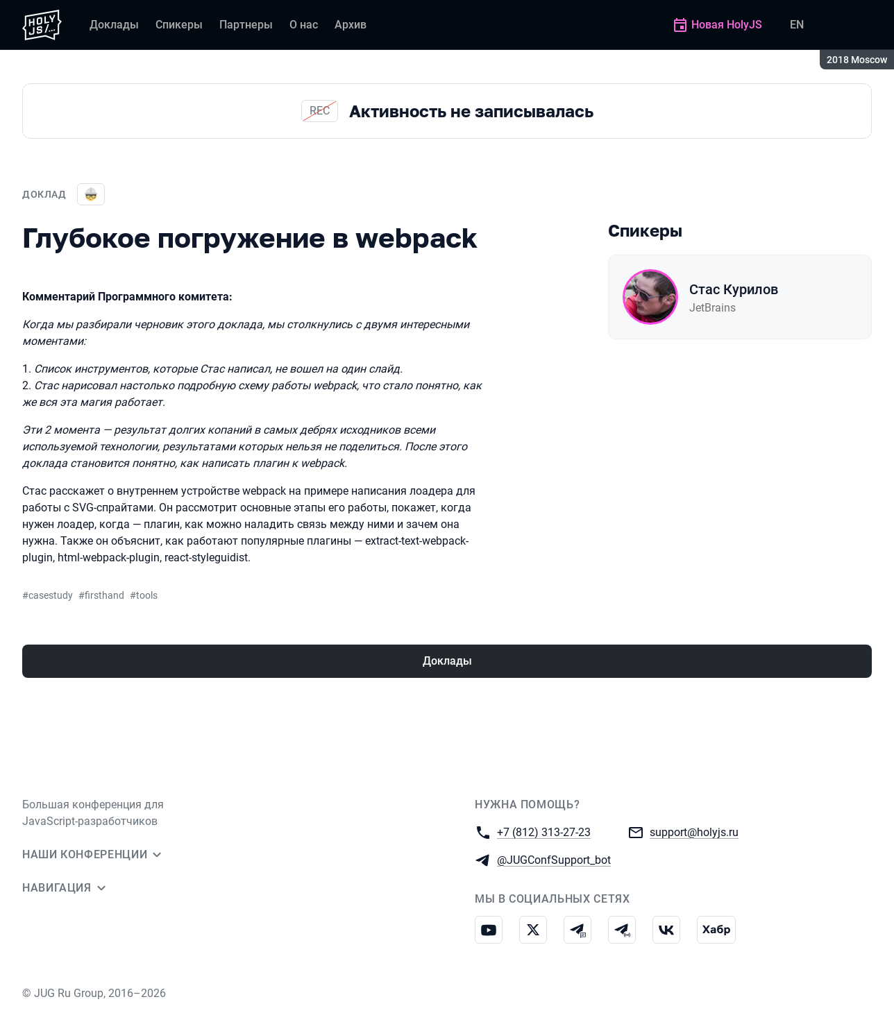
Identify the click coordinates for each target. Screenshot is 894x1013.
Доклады (447, 660)
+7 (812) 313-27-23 (544, 831)
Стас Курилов (733, 289)
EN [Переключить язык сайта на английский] (797, 24)
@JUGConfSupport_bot (554, 859)
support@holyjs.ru (694, 831)
